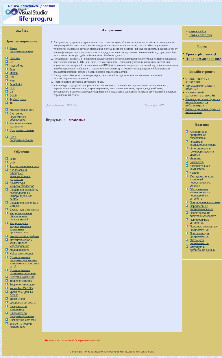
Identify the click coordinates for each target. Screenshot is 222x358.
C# (11, 91)
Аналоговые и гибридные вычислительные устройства (20, 175)
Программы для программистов (199, 235)
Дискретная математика (24, 209)
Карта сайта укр (200, 35)
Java (12, 69)
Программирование (22, 130)
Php (12, 76)
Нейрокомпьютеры (21, 253)
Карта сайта (197, 31)
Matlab (14, 73)
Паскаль (15, 58)
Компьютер (197, 162)
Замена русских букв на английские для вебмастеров (202, 102)
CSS (12, 88)
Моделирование (20, 249)
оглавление (77, 120)
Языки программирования (21, 50)
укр (26, 30)
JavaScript (16, 84)
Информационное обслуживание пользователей (21, 216)
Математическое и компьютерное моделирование (21, 243)
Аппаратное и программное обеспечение (198, 135)
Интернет (195, 158)
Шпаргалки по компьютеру (18, 308)
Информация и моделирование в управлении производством (20, 228)
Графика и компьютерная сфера (203, 143)
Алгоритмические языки (24, 166)
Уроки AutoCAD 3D (21, 288)
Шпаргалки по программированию (22, 315)
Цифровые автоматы (22, 302)
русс (18, 30)
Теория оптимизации (22, 284)
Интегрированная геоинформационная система (202, 151)
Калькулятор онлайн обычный (200, 87)
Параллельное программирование (201, 208)
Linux (13, 158)
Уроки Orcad (17, 298)
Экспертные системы (23, 320)
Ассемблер (16, 65)
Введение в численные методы (24, 204)
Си (11, 62)
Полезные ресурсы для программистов (204, 228)
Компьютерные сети (22, 109)
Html (12, 80)
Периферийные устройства (199, 221)
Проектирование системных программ (23, 272)
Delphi (13, 95)
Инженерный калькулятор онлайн (200, 94)
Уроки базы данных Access (21, 294)
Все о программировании (21, 139)
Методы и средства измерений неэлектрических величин (202, 181)
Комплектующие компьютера (200, 167)
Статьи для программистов (199, 242)
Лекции (194, 172)
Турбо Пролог (18, 99)
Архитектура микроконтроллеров (22, 185)
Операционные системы (205, 202)
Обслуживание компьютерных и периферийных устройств (200, 194)
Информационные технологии (21, 125)
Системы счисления (22, 277)
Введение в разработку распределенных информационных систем (24, 194)
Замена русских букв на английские (202, 111)
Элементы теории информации (21, 325)
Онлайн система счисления (197, 80)
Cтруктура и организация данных (202, 248)
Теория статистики (21, 280)
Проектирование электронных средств (203, 214)
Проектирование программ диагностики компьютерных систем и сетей (24, 262)
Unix (12, 162)
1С (11, 103)
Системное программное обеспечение (18, 116)
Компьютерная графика (24, 236)
